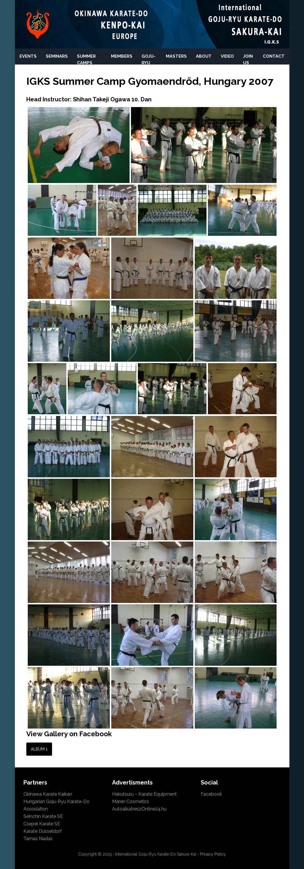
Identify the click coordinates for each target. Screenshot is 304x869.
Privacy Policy (213, 854)
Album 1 (39, 749)
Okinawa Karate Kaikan (47, 794)
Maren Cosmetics (130, 801)
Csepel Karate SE (41, 823)
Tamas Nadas (38, 838)
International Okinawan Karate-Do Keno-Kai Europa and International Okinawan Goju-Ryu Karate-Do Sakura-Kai (37, 22)
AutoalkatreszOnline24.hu (139, 809)
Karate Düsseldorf (42, 831)
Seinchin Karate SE (43, 816)
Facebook (211, 794)
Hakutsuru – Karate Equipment (144, 794)
